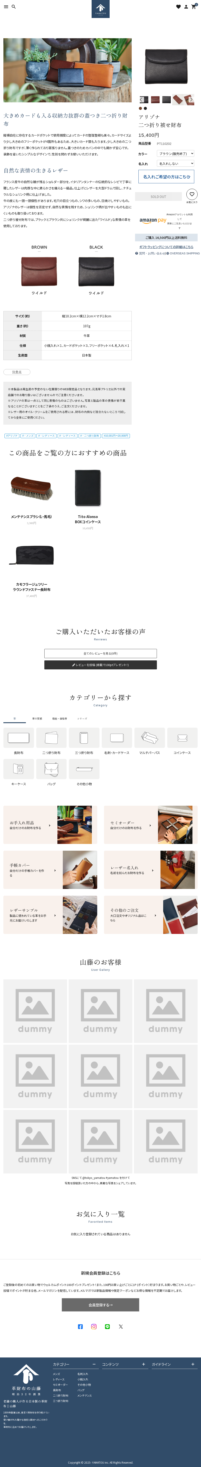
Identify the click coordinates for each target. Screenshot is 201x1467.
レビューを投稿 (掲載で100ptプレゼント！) (100, 665)
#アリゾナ (12, 435)
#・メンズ (28, 435)
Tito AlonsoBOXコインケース (88, 519)
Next (191, 100)
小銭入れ (82, 1379)
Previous (141, 100)
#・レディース (46, 435)
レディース (59, 1379)
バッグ (80, 1390)
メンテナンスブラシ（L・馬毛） (31, 516)
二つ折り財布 (60, 1395)
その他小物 (84, 1384)
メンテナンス (84, 1395)
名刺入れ (82, 1374)
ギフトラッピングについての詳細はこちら (166, 246)
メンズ (56, 1374)
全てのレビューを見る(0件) (100, 653)
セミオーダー (60, 1384)
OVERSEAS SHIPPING (181, 253)
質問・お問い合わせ (150, 253)
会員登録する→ (100, 1305)
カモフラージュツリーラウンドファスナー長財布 (31, 587)
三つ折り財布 (60, 1401)
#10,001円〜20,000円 (116, 435)
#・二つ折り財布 (89, 435)
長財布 (57, 1390)
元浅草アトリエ (101, 389)
